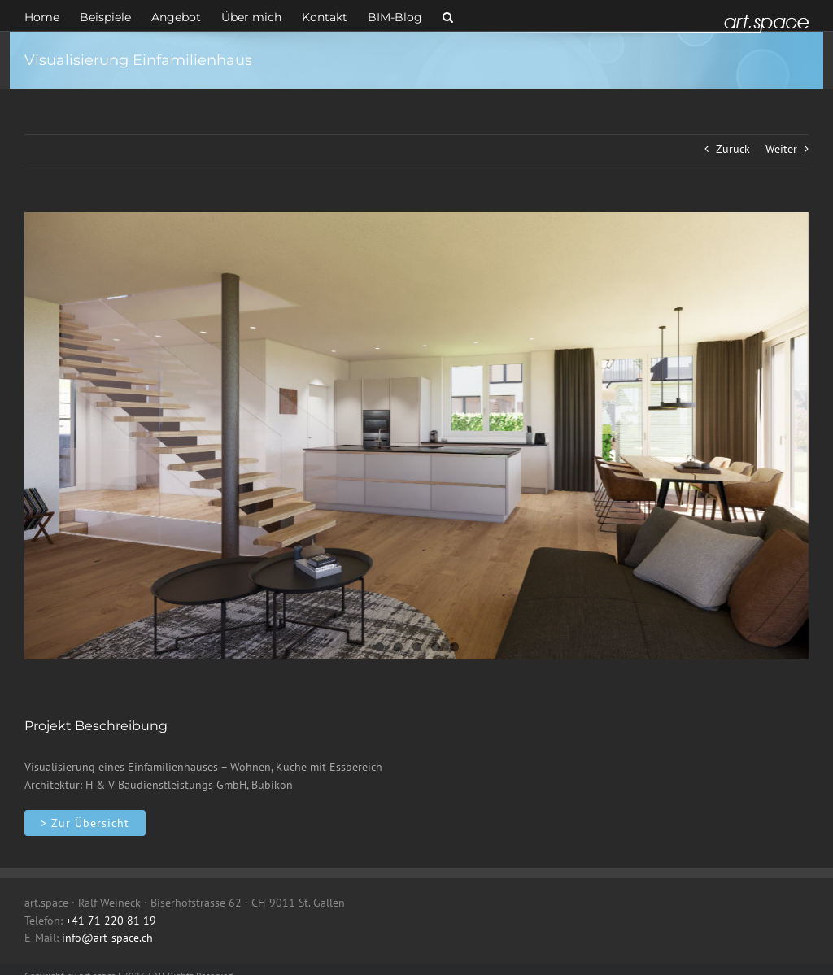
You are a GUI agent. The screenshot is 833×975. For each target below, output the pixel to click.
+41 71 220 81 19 (111, 920)
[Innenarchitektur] (85, 823)
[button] (448, 15)
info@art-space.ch (107, 937)
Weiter (781, 148)
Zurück (733, 148)
